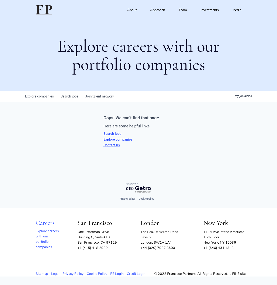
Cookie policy (146, 198)
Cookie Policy (97, 273)
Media (236, 10)
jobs (69, 96)
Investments (210, 10)
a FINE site (238, 273)
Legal (55, 273)
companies (39, 96)
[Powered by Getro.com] (138, 188)
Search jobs (112, 134)
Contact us (111, 145)
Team (183, 10)
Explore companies (117, 139)
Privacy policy (127, 198)
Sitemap (42, 273)
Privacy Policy (72, 273)
